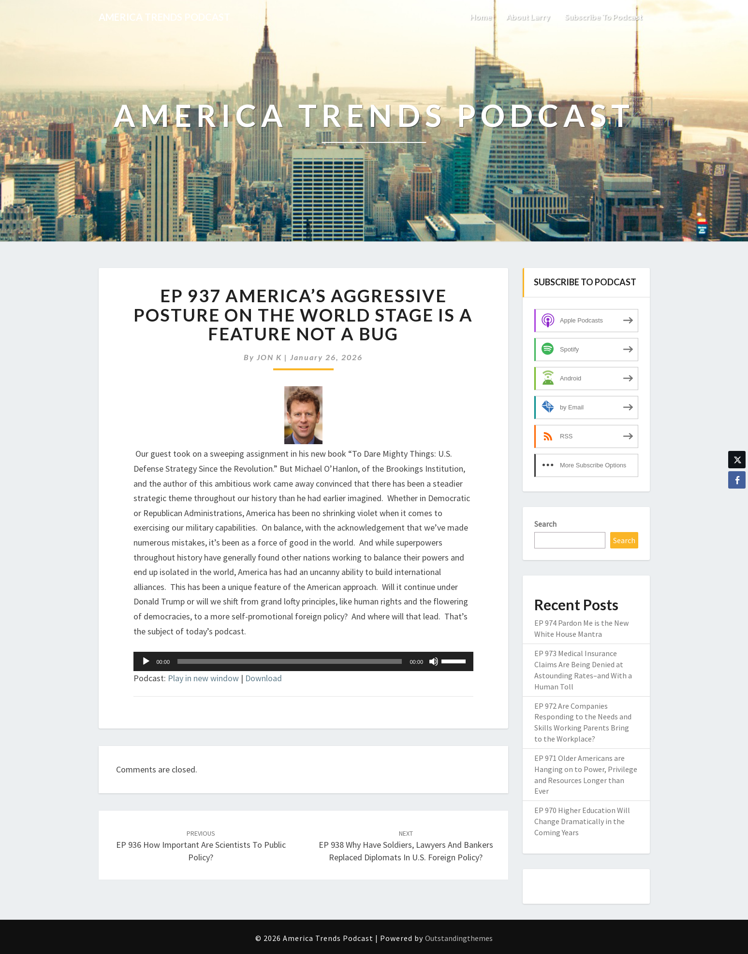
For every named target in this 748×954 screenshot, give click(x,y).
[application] (303, 661)
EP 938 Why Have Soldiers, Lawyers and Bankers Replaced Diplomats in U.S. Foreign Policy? (406, 846)
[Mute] (434, 661)
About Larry (528, 16)
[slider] (289, 661)
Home (481, 16)
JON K (269, 357)
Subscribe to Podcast (604, 16)
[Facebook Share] (737, 480)
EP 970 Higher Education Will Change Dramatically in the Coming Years (582, 821)
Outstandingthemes (459, 938)
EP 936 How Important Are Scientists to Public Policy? (201, 846)
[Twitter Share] (737, 459)
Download (263, 678)
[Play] (146, 661)
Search (545, 524)
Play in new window (203, 678)
